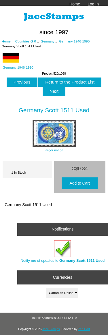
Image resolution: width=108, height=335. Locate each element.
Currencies (62, 277)
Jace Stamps (51, 329)
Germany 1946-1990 (74, 41)
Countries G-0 (25, 41)
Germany (47, 41)
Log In (93, 4)
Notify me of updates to (62, 251)
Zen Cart (84, 329)
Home (74, 4)
